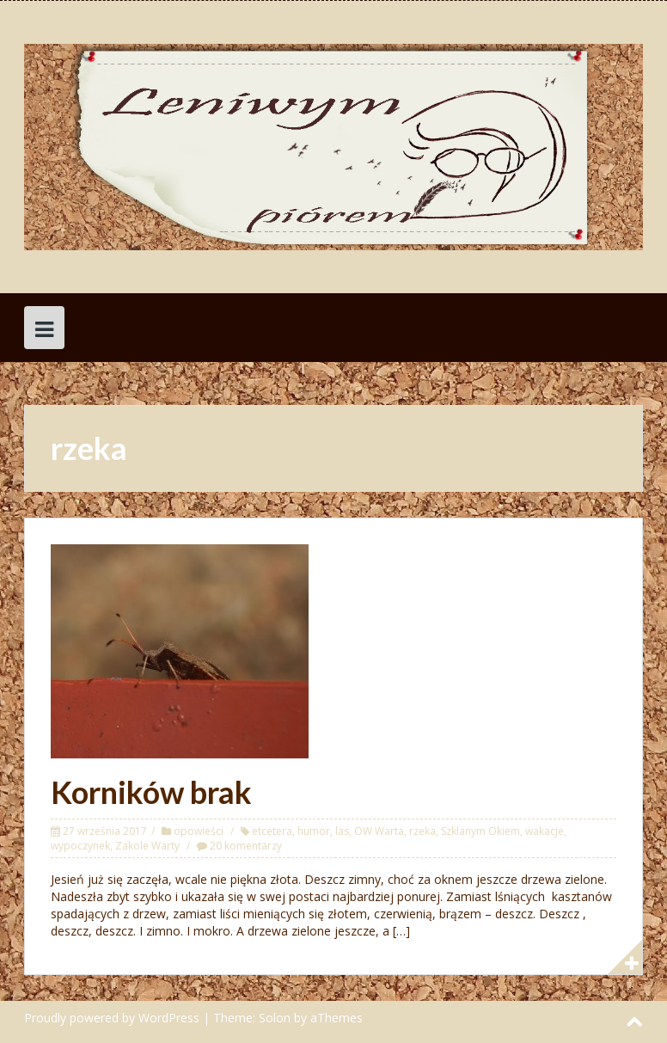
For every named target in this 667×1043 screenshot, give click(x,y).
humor (313, 831)
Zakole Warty (147, 845)
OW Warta (379, 831)
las (342, 831)
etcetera (272, 831)
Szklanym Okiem (480, 831)
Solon (275, 1017)
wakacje (544, 831)
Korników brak (151, 792)
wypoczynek (80, 845)
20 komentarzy (246, 845)
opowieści (198, 831)
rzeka (422, 831)
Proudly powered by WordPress (111, 1017)
